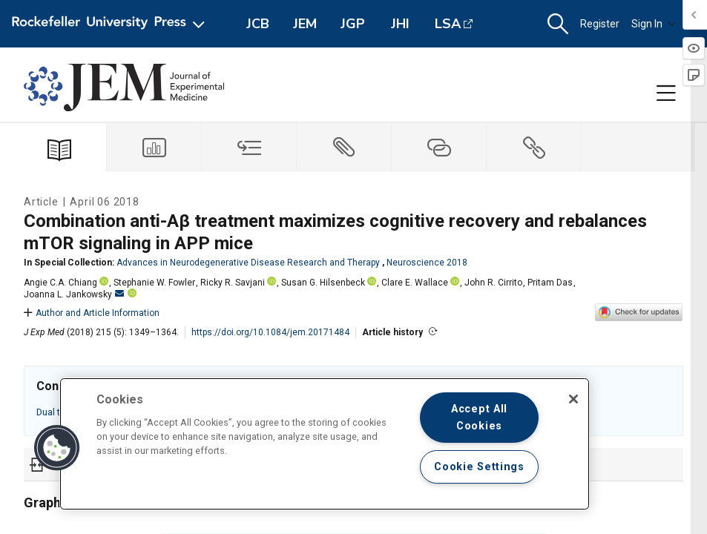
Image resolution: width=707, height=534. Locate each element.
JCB (257, 24)
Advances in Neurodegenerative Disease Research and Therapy (248, 262)
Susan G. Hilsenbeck (323, 282)
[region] (324, 444)
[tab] (154, 147)
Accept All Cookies (479, 417)
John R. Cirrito (493, 282)
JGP (353, 24)
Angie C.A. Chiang (60, 282)
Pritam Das (550, 282)
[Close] (573, 399)
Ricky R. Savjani (232, 282)
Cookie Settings (479, 467)
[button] (557, 24)
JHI (400, 24)
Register (599, 24)
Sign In (653, 24)
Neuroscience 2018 (427, 262)
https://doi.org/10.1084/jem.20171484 (270, 332)
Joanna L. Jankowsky (74, 294)
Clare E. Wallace (414, 282)
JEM (305, 24)
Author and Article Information (92, 313)
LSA (448, 24)
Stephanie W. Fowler (154, 282)
